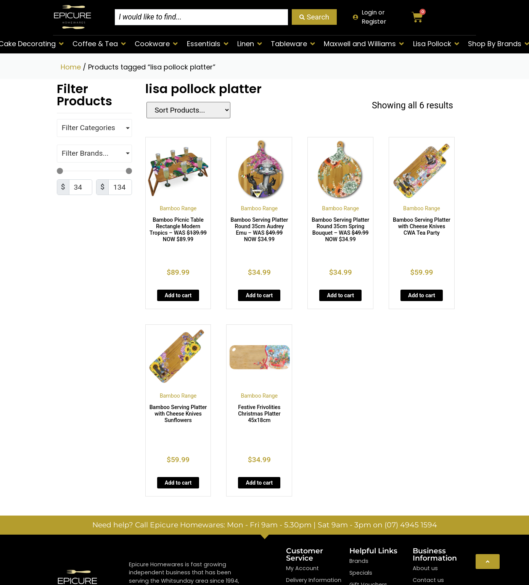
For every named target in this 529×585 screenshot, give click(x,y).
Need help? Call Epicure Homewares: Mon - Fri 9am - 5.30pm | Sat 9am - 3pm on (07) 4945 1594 (264, 524)
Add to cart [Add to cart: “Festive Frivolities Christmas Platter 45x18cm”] (259, 483)
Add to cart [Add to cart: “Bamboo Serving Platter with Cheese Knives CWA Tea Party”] (421, 295)
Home (71, 67)
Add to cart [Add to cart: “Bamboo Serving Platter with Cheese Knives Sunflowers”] (178, 483)
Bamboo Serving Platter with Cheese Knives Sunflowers (178, 413)
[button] (100, 44)
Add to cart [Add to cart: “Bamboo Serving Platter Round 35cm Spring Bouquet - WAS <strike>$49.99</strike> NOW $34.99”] (340, 295)
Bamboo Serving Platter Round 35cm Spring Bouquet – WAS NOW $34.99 (340, 229)
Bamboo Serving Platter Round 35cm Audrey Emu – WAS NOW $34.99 (259, 229)
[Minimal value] (94, 171)
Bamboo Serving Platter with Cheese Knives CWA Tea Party (421, 226)
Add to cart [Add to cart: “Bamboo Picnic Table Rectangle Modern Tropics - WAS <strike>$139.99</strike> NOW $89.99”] (178, 295)
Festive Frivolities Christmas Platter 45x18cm (259, 413)
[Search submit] (314, 17)
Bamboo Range (178, 208)
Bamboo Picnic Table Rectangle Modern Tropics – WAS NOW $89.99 (178, 229)
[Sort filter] (184, 110)
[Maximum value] (120, 187)
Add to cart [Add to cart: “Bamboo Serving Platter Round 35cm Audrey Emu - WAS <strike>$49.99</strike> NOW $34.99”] (259, 295)
